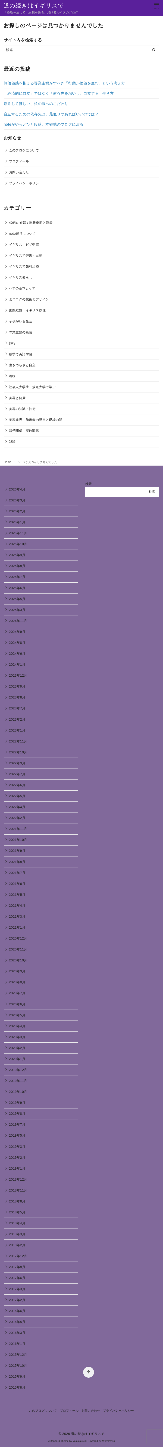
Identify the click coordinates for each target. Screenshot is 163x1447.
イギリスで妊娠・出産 (25, 255)
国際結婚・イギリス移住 (27, 310)
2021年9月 (17, 851)
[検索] (81, 50)
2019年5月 (17, 1135)
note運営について (22, 233)
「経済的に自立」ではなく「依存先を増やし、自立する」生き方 (59, 93)
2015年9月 (17, 1376)
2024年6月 (17, 653)
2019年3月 (17, 1146)
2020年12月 (18, 938)
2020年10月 (18, 960)
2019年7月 (17, 1124)
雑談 (12, 441)
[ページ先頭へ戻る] (85, 1369)
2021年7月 (17, 873)
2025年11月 (18, 533)
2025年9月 (17, 555)
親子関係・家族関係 (24, 431)
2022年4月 (17, 807)
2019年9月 (17, 1103)
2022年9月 (17, 763)
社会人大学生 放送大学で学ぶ (32, 387)
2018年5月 (17, 1212)
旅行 (12, 343)
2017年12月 (18, 1256)
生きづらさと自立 (22, 365)
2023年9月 (17, 686)
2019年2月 (17, 1157)
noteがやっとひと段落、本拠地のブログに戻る (43, 124)
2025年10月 (18, 544)
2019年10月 (18, 1092)
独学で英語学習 (20, 354)
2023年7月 (17, 708)
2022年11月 (18, 741)
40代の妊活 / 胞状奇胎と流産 (31, 223)
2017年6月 (17, 1278)
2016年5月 (17, 1322)
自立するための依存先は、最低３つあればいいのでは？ (51, 114)
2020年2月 (17, 1048)
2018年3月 (17, 1234)
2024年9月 (17, 632)
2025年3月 (17, 610)
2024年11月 (18, 621)
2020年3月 (17, 1037)
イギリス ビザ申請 (24, 244)
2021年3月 (17, 916)
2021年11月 (18, 829)
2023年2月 (17, 719)
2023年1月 (17, 730)
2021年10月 (18, 840)
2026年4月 (17, 489)
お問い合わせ (19, 172)
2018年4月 (17, 1223)
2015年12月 (18, 1354)
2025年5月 (17, 599)
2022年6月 (17, 785)
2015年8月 (17, 1387)
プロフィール (19, 161)
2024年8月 (17, 643)
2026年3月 (17, 500)
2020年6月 (17, 1004)
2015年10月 (18, 1365)
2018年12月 (18, 1179)
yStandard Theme (58, 1441)
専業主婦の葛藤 (20, 332)
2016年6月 (17, 1311)
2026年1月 (17, 522)
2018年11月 (18, 1190)
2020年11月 (18, 949)
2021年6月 (17, 884)
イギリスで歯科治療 (24, 266)
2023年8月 (17, 697)
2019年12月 (18, 1070)
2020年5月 (17, 1015)
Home (8, 462)
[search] (153, 50)
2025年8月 (17, 566)
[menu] (156, 5)
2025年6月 (17, 588)
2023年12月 (18, 675)
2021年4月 (17, 905)
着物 (12, 376)
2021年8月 (17, 862)
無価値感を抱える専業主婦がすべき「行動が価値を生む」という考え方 (64, 83)
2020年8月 (17, 982)
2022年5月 (17, 796)
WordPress (108, 1441)
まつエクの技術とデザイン (29, 299)
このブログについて (24, 150)
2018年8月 (17, 1201)
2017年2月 (17, 1300)
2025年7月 (17, 577)
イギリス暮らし (20, 277)
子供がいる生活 (20, 321)
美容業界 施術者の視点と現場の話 (35, 420)
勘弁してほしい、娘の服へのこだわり (36, 104)
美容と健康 (17, 398)
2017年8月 (17, 1267)
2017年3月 (17, 1289)
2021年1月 (17, 927)
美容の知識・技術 (22, 409)
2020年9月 (17, 971)
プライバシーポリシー (25, 183)
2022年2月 (17, 818)
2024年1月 (17, 664)
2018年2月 (17, 1245)
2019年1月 (17, 1168)
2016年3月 (17, 1333)
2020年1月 (17, 1059)
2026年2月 (17, 511)
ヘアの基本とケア (22, 288)
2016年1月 (17, 1344)
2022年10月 (18, 752)
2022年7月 (17, 774)
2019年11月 (18, 1081)
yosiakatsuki (80, 1441)
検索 (88, 484)
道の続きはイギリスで (34, 5)
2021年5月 (17, 894)
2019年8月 (17, 1113)
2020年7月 (17, 993)
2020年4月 (17, 1026)
